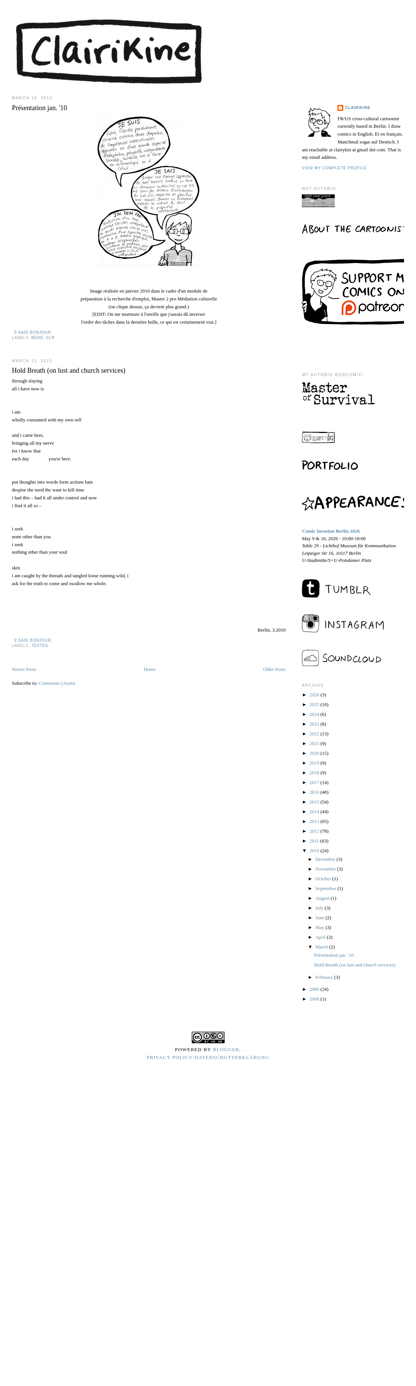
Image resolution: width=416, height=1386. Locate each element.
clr (50, 338)
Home (150, 669)
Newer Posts (24, 669)
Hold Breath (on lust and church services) (68, 370)
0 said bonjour (32, 332)
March (322, 947)
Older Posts (274, 669)
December (326, 859)
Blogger (226, 1049)
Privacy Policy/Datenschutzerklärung (208, 1057)
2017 (315, 782)
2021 (315, 743)
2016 (315, 792)
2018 (315, 772)
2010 (315, 850)
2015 (315, 802)
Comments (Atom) (57, 683)
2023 (315, 724)
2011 (315, 841)
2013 (315, 821)
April (321, 937)
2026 (315, 694)
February (324, 977)
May (320, 927)
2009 (315, 989)
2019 (315, 763)
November (326, 869)
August (323, 898)
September (326, 888)
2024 (315, 714)
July (320, 908)
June (320, 917)
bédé (37, 338)
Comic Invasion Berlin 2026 (330, 531)
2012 (315, 831)
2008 (315, 999)
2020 (315, 753)
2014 (315, 811)
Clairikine (357, 108)
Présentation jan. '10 (39, 108)
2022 (315, 733)
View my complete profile (334, 168)
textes (39, 646)
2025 (315, 704)
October (323, 878)
